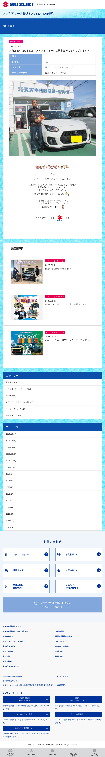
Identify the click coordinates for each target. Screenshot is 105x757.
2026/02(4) (11, 460)
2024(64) (10, 481)
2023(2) (9, 487)
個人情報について (10, 681)
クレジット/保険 (62, 646)
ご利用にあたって (62, 676)
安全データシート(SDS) (12, 676)
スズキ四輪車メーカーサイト (24, 699)
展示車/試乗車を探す (63, 636)
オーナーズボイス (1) (15, 409)
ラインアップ (60, 641)
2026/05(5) (11, 441)
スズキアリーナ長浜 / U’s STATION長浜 (28, 13)
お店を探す (59, 631)
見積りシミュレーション (77, 699)
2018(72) (10, 520)
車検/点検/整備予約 (10, 666)
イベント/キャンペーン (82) (18, 389)
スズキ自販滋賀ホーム (12, 626)
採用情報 (59, 656)
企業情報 (59, 651)
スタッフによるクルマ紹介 (14, 641)
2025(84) (10, 474)
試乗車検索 (7, 661)
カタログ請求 (8, 651)
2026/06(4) (11, 434)
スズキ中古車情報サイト (24, 728)
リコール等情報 (77, 714)
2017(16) (10, 527)
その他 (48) (11, 396)
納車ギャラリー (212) (15, 415)
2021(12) (10, 501)
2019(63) (10, 514)
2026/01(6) (11, 467)
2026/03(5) (11, 454)
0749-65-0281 (52, 606)
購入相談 (6, 656)
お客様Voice (8, 636)
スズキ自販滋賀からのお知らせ (16, 631)
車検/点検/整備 (9, 646)
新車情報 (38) (12, 382)
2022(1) (9, 494)
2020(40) (10, 507)
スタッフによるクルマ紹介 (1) (19, 402)
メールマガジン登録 (24, 714)
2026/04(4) (11, 447)
